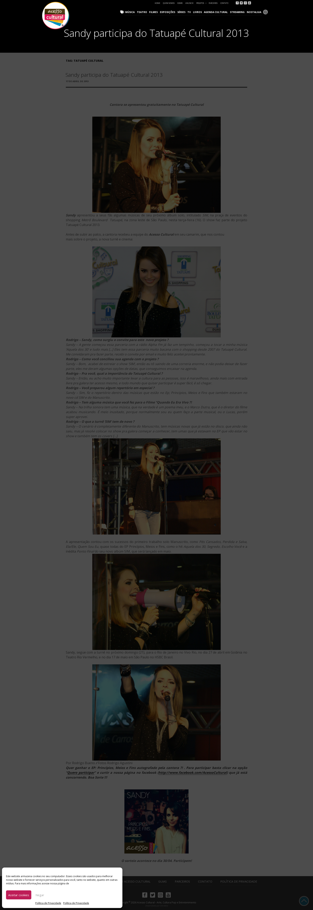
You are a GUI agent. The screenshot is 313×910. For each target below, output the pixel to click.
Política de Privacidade (48, 903)
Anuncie (189, 3)
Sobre (180, 3)
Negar (40, 895)
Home (157, 3)
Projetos (201, 3)
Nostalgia (254, 12)
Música (132, 12)
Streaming (238, 12)
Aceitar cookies (18, 895)
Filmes (155, 12)
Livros (198, 12)
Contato (224, 3)
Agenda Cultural (217, 12)
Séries (183, 12)
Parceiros (213, 3)
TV (190, 12)
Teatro (144, 12)
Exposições (169, 12)
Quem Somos (169, 3)
